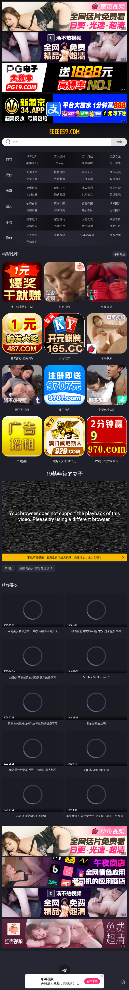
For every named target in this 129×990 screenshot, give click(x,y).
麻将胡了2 (32, 163)
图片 (9, 206)
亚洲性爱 (31, 188)
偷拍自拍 (59, 188)
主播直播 (87, 179)
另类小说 (59, 226)
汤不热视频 (87, 235)
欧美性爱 (115, 188)
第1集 (8, 568)
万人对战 (87, 156)
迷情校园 (31, 226)
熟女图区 (87, 210)
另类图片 (115, 210)
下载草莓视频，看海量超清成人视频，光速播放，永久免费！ (76, 557)
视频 (9, 175)
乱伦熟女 (87, 194)
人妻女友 (87, 219)
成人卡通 (87, 188)
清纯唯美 (59, 210)
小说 (9, 222)
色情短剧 (31, 241)
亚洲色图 (59, 203)
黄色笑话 (87, 226)
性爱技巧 (115, 226)
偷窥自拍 (31, 203)
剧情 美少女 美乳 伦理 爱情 (36, 568)
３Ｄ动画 (115, 172)
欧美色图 (87, 203)
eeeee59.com (64, 132)
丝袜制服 (59, 179)
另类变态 (115, 194)
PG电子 (32, 156)
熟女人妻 (31, 179)
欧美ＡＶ (87, 172)
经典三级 (59, 194)
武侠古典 (115, 219)
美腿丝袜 (31, 210)
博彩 (9, 159)
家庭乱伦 (59, 219)
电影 (9, 190)
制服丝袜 (31, 194)
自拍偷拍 (59, 172)
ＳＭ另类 (115, 179)
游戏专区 (115, 156)
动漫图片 (115, 203)
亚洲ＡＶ (31, 172)
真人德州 (59, 156)
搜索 (119, 142)
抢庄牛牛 (115, 163)
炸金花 (59, 163)
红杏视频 (115, 235)
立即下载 (92, 981)
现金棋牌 (87, 163)
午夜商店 (31, 235)
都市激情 (31, 219)
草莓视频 (59, 235)
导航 (9, 238)
